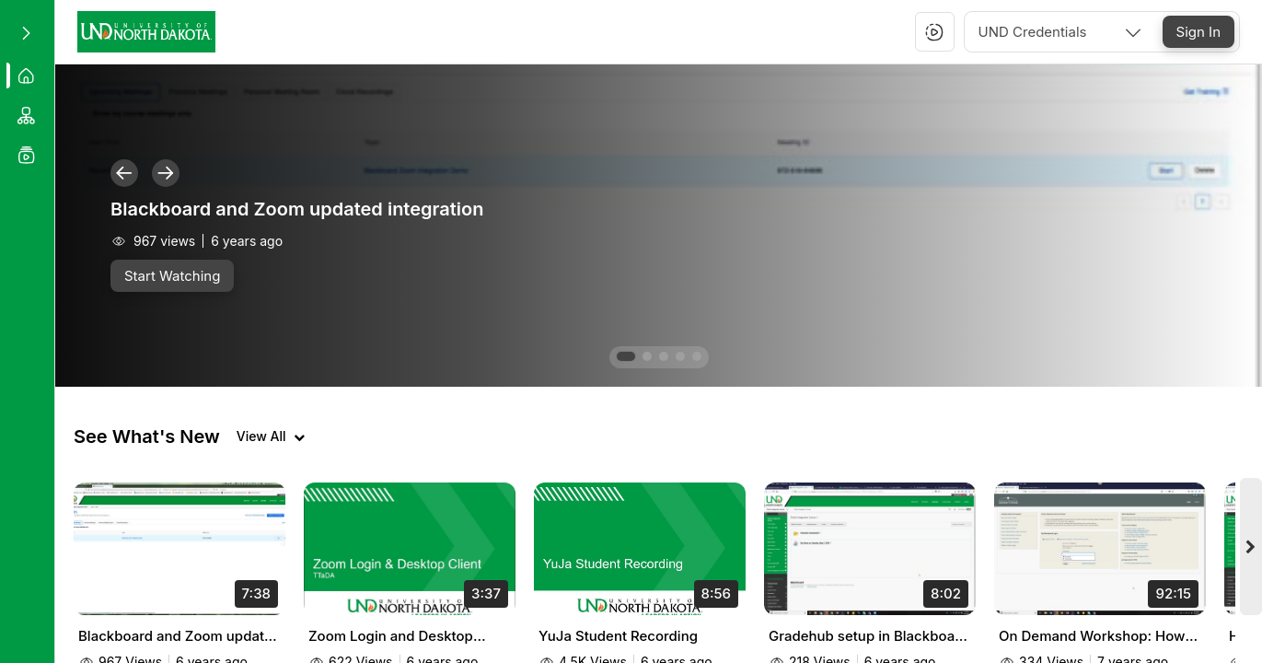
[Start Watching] (172, 276)
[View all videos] (270, 436)
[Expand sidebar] (26, 33)
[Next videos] (1251, 547)
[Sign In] (1198, 32)
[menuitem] (27, 75)
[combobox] (1061, 32)
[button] (934, 32)
